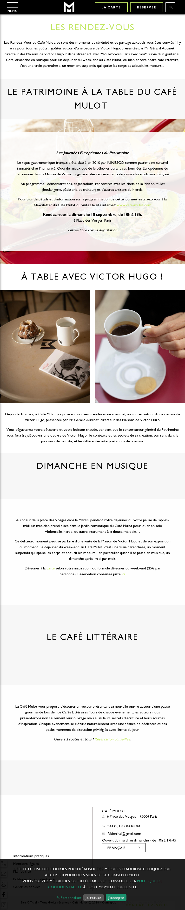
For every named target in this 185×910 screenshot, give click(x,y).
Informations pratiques (31, 856)
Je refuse (93, 898)
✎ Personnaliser (69, 898)
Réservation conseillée (112, 739)
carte (50, 568)
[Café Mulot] (69, 7)
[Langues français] (170, 7)
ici (123, 574)
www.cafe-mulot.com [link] (134, 205)
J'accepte (116, 898)
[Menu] (12, 7)
